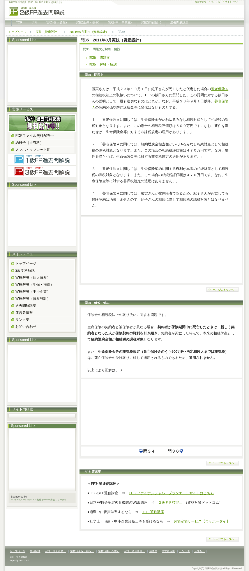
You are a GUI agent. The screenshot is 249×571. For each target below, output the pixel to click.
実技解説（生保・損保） (34, 284)
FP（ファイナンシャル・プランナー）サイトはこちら (171, 493)
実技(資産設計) (151, 22)
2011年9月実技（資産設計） (89, 32)
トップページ (17, 32)
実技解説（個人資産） (32, 277)
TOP (19, 22)
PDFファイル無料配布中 (34, 135)
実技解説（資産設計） (32, 298)
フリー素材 (60, 499)
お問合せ (199, 551)
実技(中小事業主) (120, 22)
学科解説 (35, 551)
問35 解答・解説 (102, 64)
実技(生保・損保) (87, 22)
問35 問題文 (99, 57)
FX (12, 499)
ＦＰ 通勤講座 (153, 512)
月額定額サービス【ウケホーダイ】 (202, 521)
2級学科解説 (25, 270)
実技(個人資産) (56, 22)
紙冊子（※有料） (29, 143)
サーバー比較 (48, 499)
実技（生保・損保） (82, 551)
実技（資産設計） (48, 32)
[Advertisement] (161, 249)
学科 (34, 22)
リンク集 (215, 1)
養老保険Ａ (219, 89)
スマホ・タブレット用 (32, 150)
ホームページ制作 (23, 499)
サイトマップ (231, 1)
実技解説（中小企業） (32, 291)
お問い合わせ (25, 326)
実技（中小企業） (108, 551)
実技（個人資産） (55, 551)
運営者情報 (200, 1)
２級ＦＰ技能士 (170, 502)
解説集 (153, 551)
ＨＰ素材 (36, 499)
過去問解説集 (179, 22)
